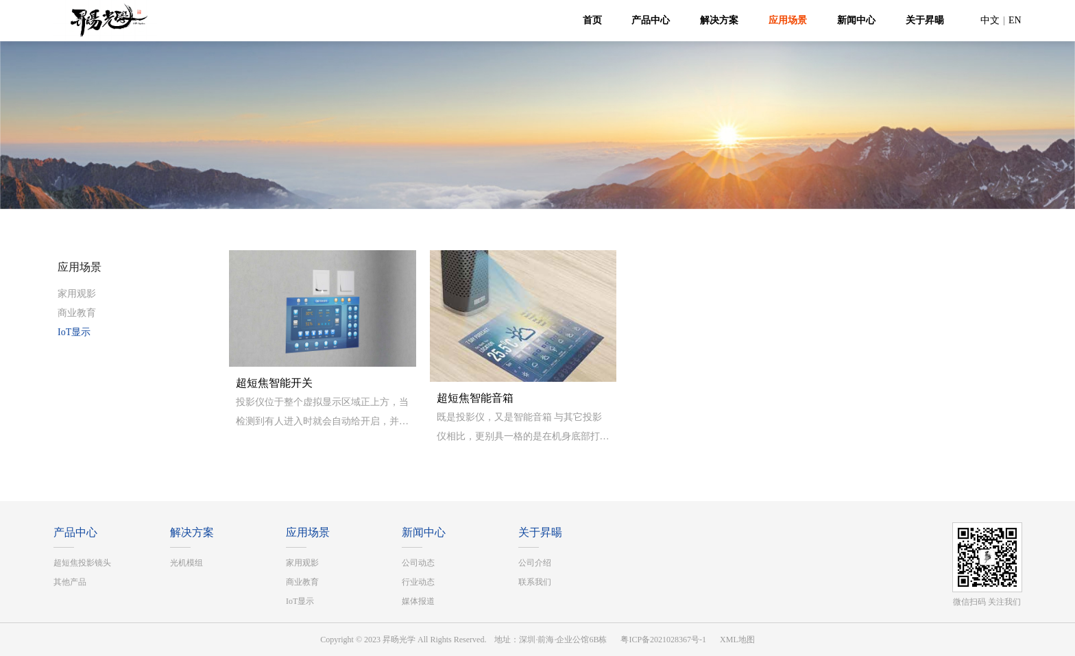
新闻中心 (856, 20)
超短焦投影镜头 (82, 563)
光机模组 (186, 563)
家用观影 (77, 294)
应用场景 (788, 20)
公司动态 (418, 563)
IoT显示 (74, 332)
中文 (990, 20)
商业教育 (77, 313)
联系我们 (534, 582)
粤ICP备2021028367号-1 (663, 639)
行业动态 (418, 582)
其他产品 (69, 582)
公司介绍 (534, 563)
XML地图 (737, 639)
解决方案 (719, 20)
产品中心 (650, 20)
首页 (592, 20)
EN (1015, 20)
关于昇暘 (925, 20)
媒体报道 (418, 601)
